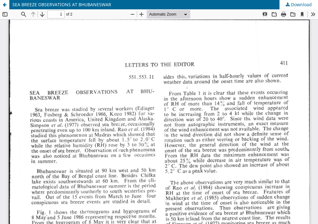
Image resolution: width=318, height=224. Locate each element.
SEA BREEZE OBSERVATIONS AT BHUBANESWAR (61, 4)
